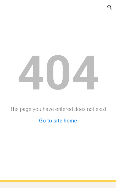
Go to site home (58, 121)
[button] (6, 7)
